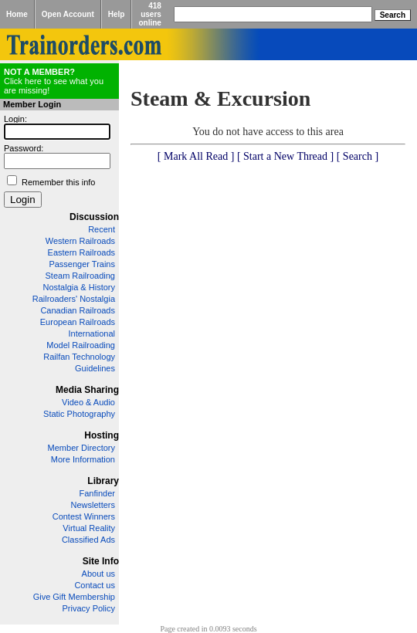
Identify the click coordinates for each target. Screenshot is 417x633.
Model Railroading (80, 345)
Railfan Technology (79, 356)
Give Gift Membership (74, 596)
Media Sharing (87, 389)
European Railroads (77, 322)
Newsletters (93, 504)
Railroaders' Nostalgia (73, 298)
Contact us (94, 585)
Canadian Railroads (77, 310)
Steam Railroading (81, 275)
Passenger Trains (82, 264)
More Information (83, 459)
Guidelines (95, 368)
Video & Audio (88, 402)
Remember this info (58, 182)
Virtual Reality (89, 528)
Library (103, 481)
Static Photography (79, 413)
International (91, 333)
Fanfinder (97, 493)
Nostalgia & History (78, 287)
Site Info (101, 561)
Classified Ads (88, 539)
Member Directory (81, 447)
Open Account (68, 14)
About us (98, 573)
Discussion (94, 217)
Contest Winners (84, 516)
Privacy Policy (89, 608)
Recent (101, 229)
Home (17, 14)
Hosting (101, 435)
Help (116, 14)
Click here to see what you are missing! (53, 81)
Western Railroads (80, 240)
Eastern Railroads (81, 252)
